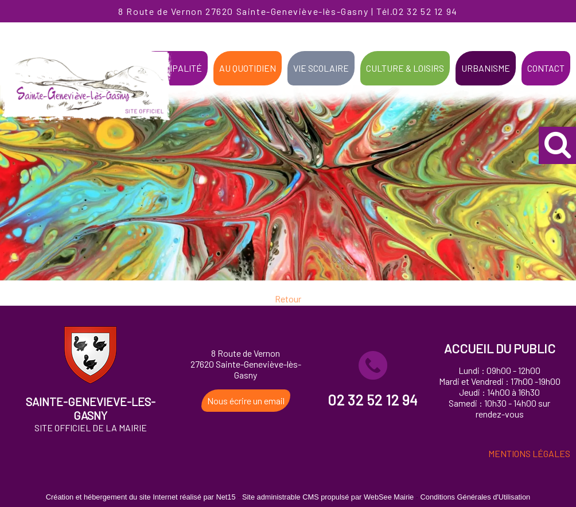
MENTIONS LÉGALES (529, 453)
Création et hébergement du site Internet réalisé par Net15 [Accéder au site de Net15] (141, 497)
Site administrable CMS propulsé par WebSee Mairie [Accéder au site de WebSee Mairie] (328, 497)
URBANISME (485, 68)
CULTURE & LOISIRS (405, 68)
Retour (288, 303)
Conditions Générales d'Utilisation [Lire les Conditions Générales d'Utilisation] (476, 497)
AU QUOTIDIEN (247, 68)
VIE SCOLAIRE (321, 68)
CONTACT (546, 68)
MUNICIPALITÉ (173, 68)
